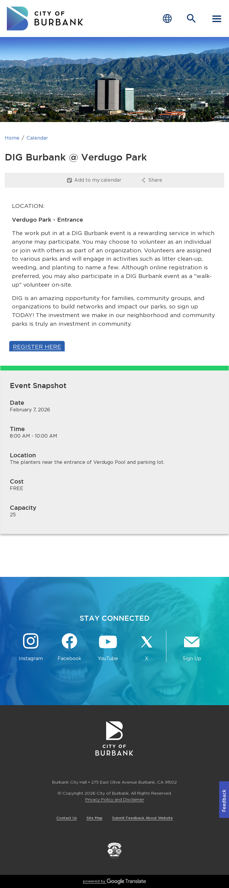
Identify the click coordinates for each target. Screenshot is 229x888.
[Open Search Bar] (191, 18)
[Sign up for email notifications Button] (191, 647)
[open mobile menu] (217, 18)
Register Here (37, 346)
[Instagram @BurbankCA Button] (31, 647)
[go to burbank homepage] (45, 18)
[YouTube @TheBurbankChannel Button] (108, 647)
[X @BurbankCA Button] (146, 647)
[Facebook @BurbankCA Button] (69, 647)
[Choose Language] (167, 19)
